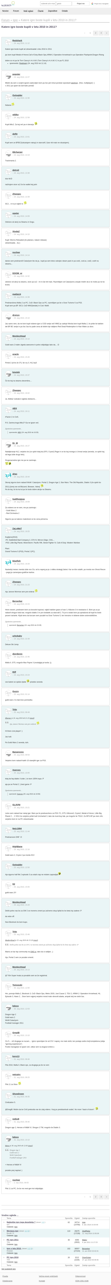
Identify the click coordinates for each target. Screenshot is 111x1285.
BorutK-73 (10, 1233)
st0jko (15, 114)
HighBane (17, 846)
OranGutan (86, 1258)
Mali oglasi (28, 11)
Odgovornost (80, 1276)
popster (16, 74)
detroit (15, 170)
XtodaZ (16, 231)
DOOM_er (17, 273)
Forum (16, 11)
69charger (17, 152)
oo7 (8, 1224)
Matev (84, 1240)
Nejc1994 (17, 828)
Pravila (5, 1276)
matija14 (16, 294)
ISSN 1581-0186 (81, 1281)
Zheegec (16, 194)
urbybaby (17, 636)
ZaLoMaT (17, 528)
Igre (15, 1227)
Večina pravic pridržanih (48, 1276)
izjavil (32, 718)
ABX (14, 408)
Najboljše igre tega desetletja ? (21, 1222)
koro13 (15, 1056)
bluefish (16, 561)
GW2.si (33, 952)
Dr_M (15, 443)
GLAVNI (16, 805)
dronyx (16, 315)
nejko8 (15, 1119)
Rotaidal (10, 1251)
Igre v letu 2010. (14, 1248)
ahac (14, 474)
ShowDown (18, 1094)
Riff (14, 672)
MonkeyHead (19, 336)
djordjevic (17, 654)
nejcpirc (16, 1074)
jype (84, 1222)
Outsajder (17, 95)
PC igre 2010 (12, 1257)
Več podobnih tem (8, 1269)
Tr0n (14, 709)
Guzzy (15, 691)
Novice (5, 11)
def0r (15, 134)
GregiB (16, 1032)
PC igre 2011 (12, 1240)
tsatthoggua (18, 499)
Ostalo (65, 11)
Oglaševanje (7, 1281)
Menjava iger (13, 1231)
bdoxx (15, 1006)
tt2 (13, 884)
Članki (40, 11)
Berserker (17, 601)
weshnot (74, 83)
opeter (15, 213)
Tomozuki (17, 985)
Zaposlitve (52, 11)
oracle (15, 354)
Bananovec (18, 752)
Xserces (16, 770)
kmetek (16, 372)
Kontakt (42, 1281)
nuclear (16, 252)
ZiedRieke (86, 1231)
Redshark (17, 40)
